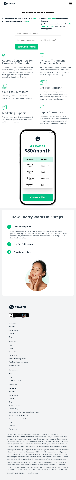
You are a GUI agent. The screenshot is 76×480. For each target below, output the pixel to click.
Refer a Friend (13, 352)
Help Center (13, 388)
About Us (12, 327)
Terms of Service (14, 405)
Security (11, 422)
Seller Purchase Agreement (17, 359)
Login (11, 348)
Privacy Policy (13, 409)
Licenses (12, 426)
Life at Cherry (13, 330)
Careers (11, 333)
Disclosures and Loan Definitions (19, 419)
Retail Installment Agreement (18, 362)
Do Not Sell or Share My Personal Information (24, 412)
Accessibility (13, 429)
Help (10, 345)
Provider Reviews (14, 365)
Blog (10, 337)
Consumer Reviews (15, 380)
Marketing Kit (13, 355)
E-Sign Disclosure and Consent (19, 415)
